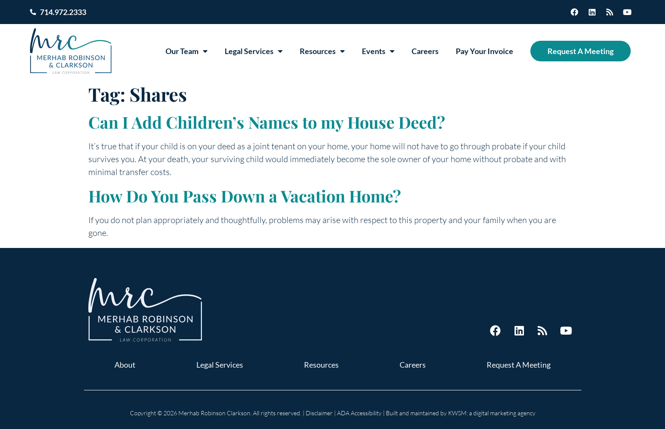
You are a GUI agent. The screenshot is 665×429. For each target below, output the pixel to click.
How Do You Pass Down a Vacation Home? (244, 196)
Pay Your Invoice (484, 51)
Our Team (186, 51)
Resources (322, 51)
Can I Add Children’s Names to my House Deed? (266, 122)
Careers (425, 51)
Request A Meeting (581, 51)
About (124, 364)
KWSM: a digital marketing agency (492, 413)
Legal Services (254, 51)
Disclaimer (319, 413)
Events (378, 51)
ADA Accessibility (359, 413)
